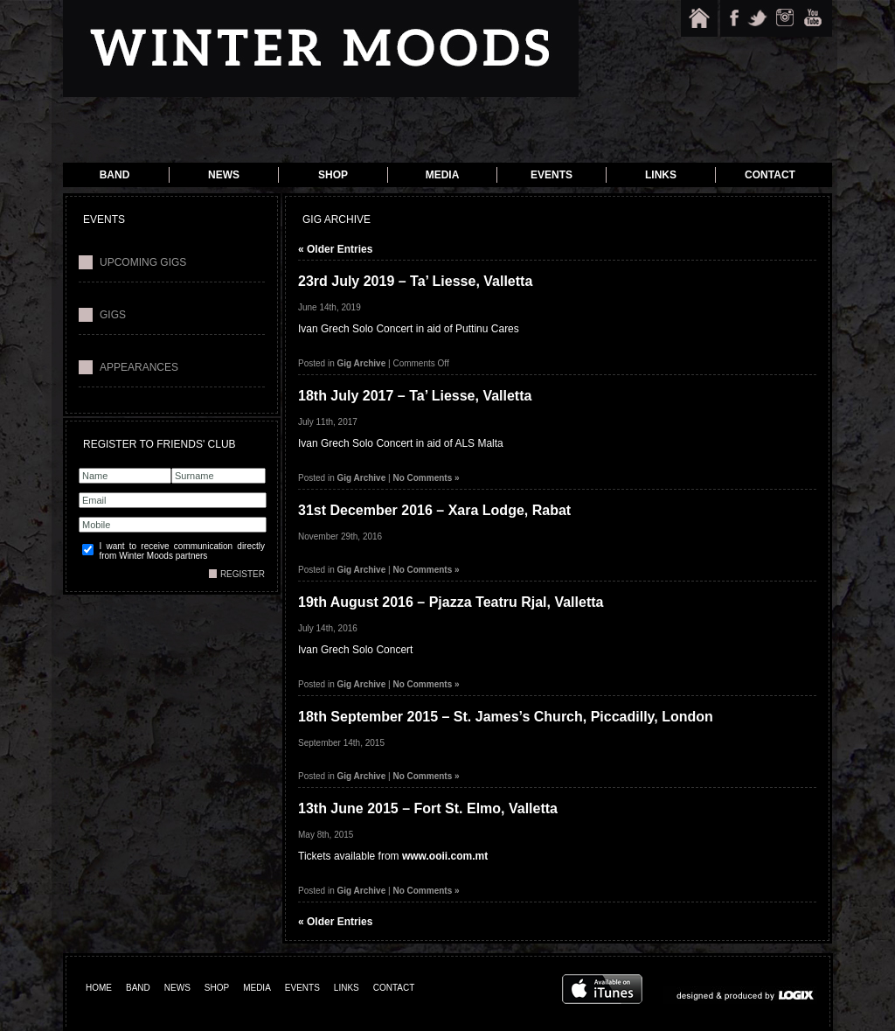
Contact (770, 175)
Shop (333, 175)
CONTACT (394, 988)
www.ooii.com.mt (445, 856)
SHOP (217, 988)
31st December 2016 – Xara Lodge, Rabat (434, 510)
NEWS (177, 988)
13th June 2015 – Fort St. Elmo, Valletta (428, 808)
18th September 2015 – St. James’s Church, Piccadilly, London (505, 716)
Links (660, 175)
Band (115, 175)
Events (551, 175)
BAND (138, 988)
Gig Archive (360, 363)
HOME (99, 988)
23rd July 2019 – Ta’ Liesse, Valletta (415, 281)
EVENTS (302, 988)
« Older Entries (335, 249)
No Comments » (425, 478)
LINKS (346, 988)
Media (443, 175)
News (223, 175)
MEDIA (257, 988)
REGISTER (242, 574)
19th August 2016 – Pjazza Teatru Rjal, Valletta (450, 602)
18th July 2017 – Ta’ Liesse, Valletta (414, 395)
